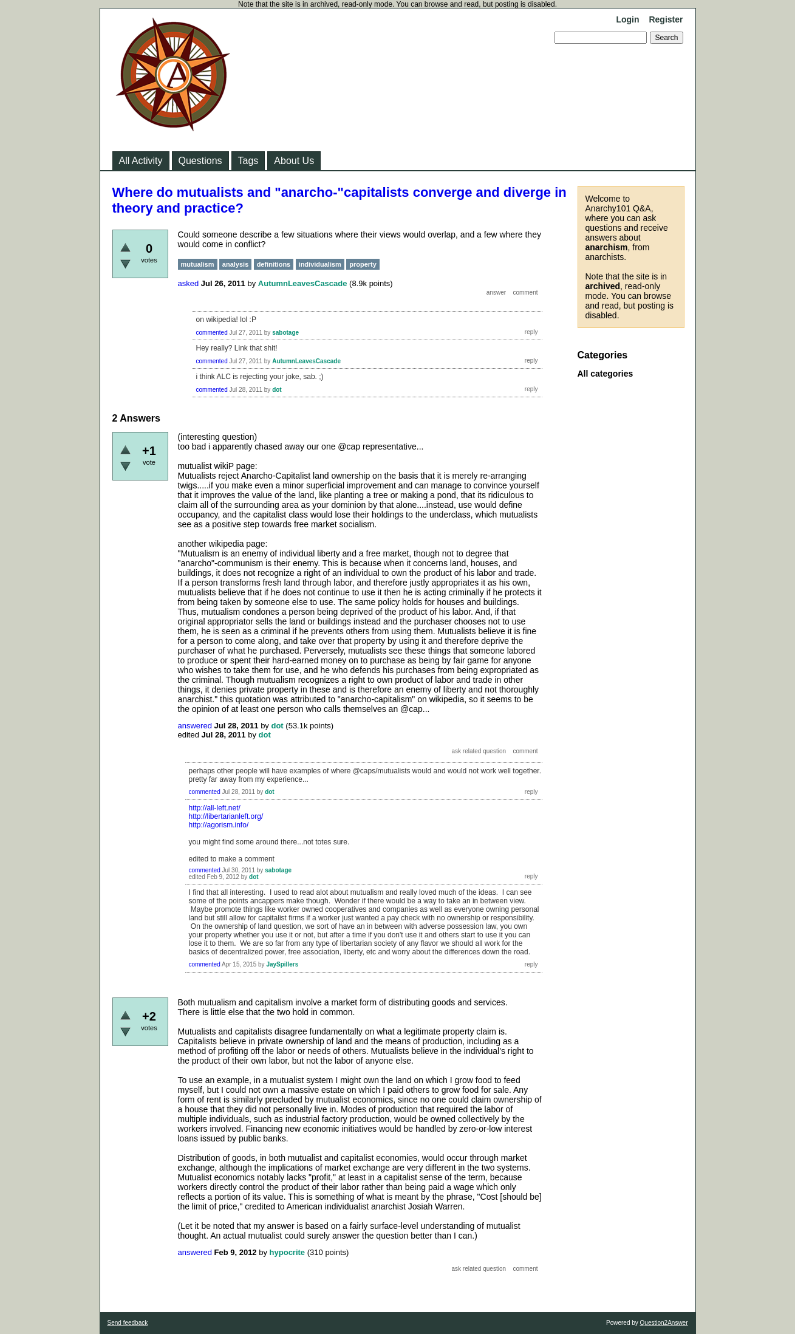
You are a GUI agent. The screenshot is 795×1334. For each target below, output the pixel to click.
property (363, 264)
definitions (274, 264)
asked (188, 283)
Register (666, 19)
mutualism (197, 264)
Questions (200, 161)
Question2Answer (664, 1322)
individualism (320, 264)
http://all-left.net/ (215, 808)
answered (195, 725)
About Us (294, 161)
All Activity (141, 161)
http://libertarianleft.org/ (226, 816)
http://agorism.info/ (219, 825)
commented (212, 332)
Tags (248, 161)
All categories (605, 373)
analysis (235, 264)
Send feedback (127, 1322)
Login (627, 19)
